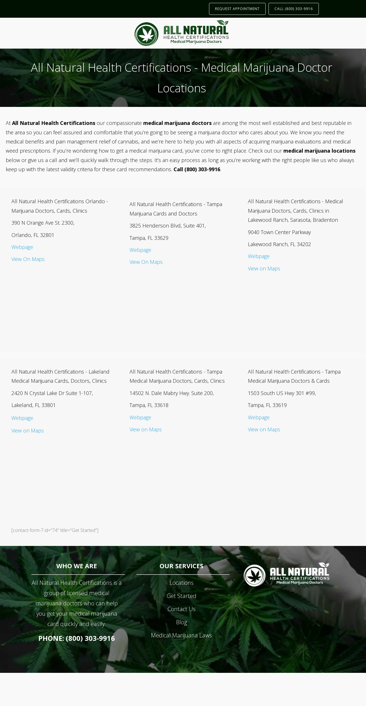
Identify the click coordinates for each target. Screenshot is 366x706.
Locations (182, 583)
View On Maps (28, 259)
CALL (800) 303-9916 (293, 8)
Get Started (181, 596)
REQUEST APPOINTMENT (237, 8)
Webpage (22, 247)
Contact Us (182, 609)
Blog (181, 622)
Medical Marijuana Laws (181, 635)
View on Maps (264, 268)
